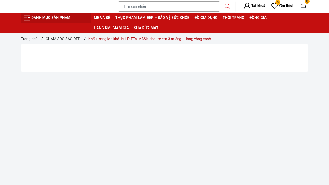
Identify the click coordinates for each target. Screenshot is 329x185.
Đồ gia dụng (206, 18)
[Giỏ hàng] (303, 6)
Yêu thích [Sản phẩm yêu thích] (282, 6)
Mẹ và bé (102, 18)
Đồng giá (258, 18)
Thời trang (233, 18)
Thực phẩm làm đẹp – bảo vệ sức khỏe (152, 18)
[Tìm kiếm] (227, 6)
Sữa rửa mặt (146, 28)
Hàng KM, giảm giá (111, 28)
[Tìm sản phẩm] (169, 6)
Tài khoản (255, 6)
